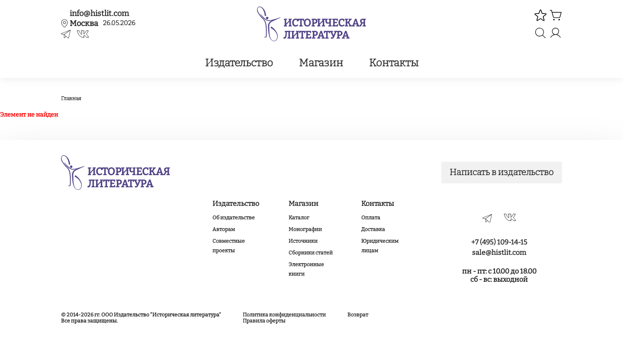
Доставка (373, 229)
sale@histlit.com (499, 252)
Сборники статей (311, 253)
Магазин (321, 63)
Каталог (299, 218)
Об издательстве (233, 218)
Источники (303, 241)
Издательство (239, 63)
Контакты (393, 63)
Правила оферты (264, 321)
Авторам (223, 229)
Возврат (357, 315)
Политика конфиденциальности (284, 315)
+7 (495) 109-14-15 (499, 242)
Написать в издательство (501, 172)
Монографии (305, 229)
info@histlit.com (99, 13)
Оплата (370, 218)
